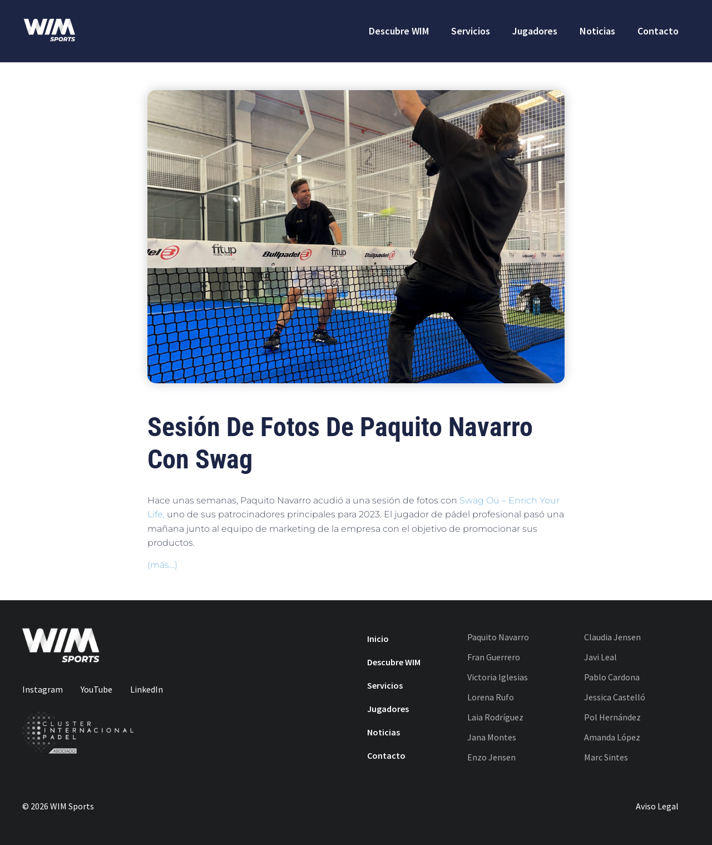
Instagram (42, 689)
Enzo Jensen (491, 757)
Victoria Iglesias (497, 677)
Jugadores (534, 30)
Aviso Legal (657, 806)
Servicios (470, 30)
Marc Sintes (606, 757)
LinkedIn (146, 689)
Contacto (658, 30)
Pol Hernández (612, 717)
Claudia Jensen (612, 637)
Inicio (378, 638)
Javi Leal (600, 657)
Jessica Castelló (614, 697)
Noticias (597, 30)
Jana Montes (491, 737)
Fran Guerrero (493, 657)
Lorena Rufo (490, 697)
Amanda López (612, 737)
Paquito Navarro (498, 637)
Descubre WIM (399, 30)
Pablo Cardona (612, 677)
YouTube (96, 689)
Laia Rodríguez (495, 717)
